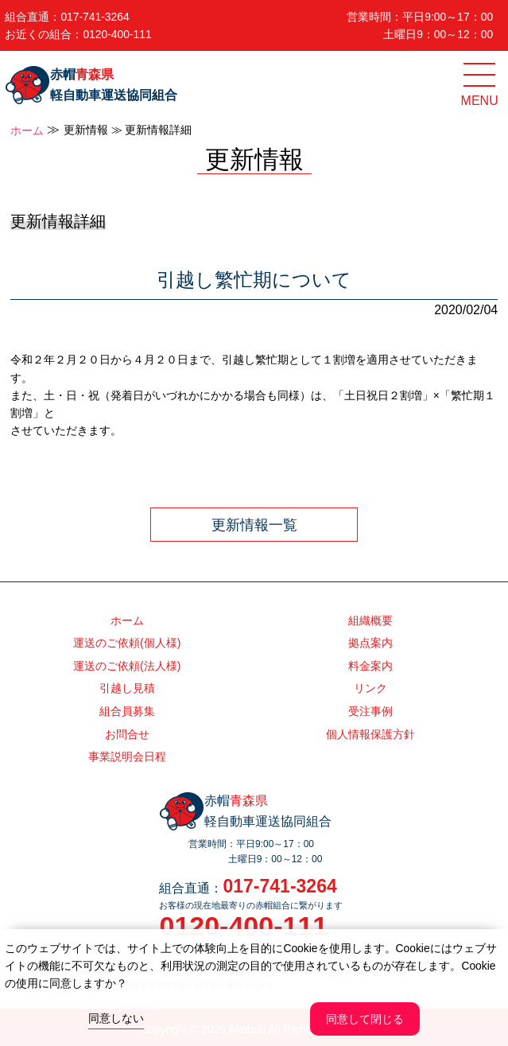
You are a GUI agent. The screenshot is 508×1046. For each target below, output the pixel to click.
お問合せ (127, 734)
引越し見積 (127, 688)
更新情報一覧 (254, 525)
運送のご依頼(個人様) (126, 642)
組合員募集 (127, 711)
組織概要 (370, 620)
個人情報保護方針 (370, 734)
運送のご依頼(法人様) (126, 665)
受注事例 (370, 711)
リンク (370, 688)
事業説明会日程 (127, 756)
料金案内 (370, 665)
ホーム (27, 130)
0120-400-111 (117, 34)
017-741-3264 (94, 16)
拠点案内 (370, 642)
